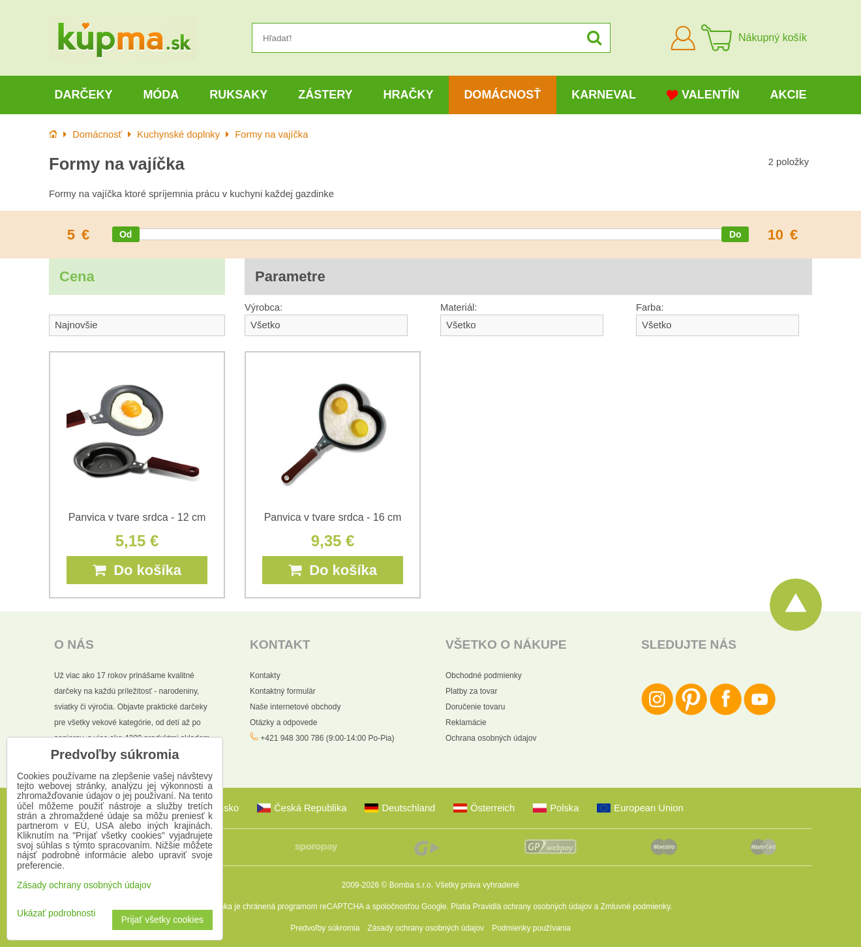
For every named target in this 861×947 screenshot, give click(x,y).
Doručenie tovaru (475, 706)
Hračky (408, 94)
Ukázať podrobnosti (56, 913)
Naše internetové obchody (295, 706)
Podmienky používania (531, 928)
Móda (161, 94)
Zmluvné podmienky (636, 906)
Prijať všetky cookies (162, 920)
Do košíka (137, 570)
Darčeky (83, 94)
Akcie (788, 94)
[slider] (126, 234)
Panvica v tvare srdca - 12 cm (137, 517)
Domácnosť (502, 94)
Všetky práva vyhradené (477, 885)
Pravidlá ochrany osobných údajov (532, 906)
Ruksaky (238, 94)
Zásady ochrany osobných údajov (425, 928)
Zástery (325, 94)
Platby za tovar (471, 691)
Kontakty (265, 675)
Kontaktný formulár (283, 691)
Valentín (703, 94)
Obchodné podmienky (484, 675)
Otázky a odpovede (283, 722)
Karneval (603, 94)
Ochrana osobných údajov (491, 738)
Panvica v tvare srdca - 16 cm (333, 517)
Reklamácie (466, 722)
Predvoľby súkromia (324, 928)
